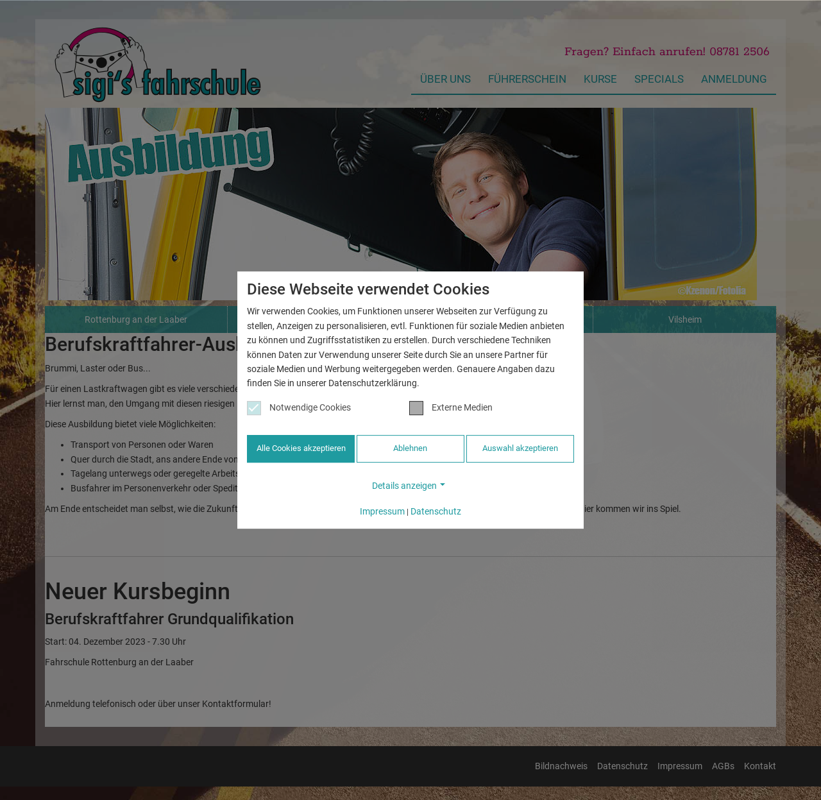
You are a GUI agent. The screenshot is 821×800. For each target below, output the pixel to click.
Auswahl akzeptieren (520, 449)
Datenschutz (435, 511)
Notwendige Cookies (299, 408)
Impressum (382, 511)
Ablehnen (410, 449)
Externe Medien (451, 408)
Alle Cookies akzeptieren (301, 449)
